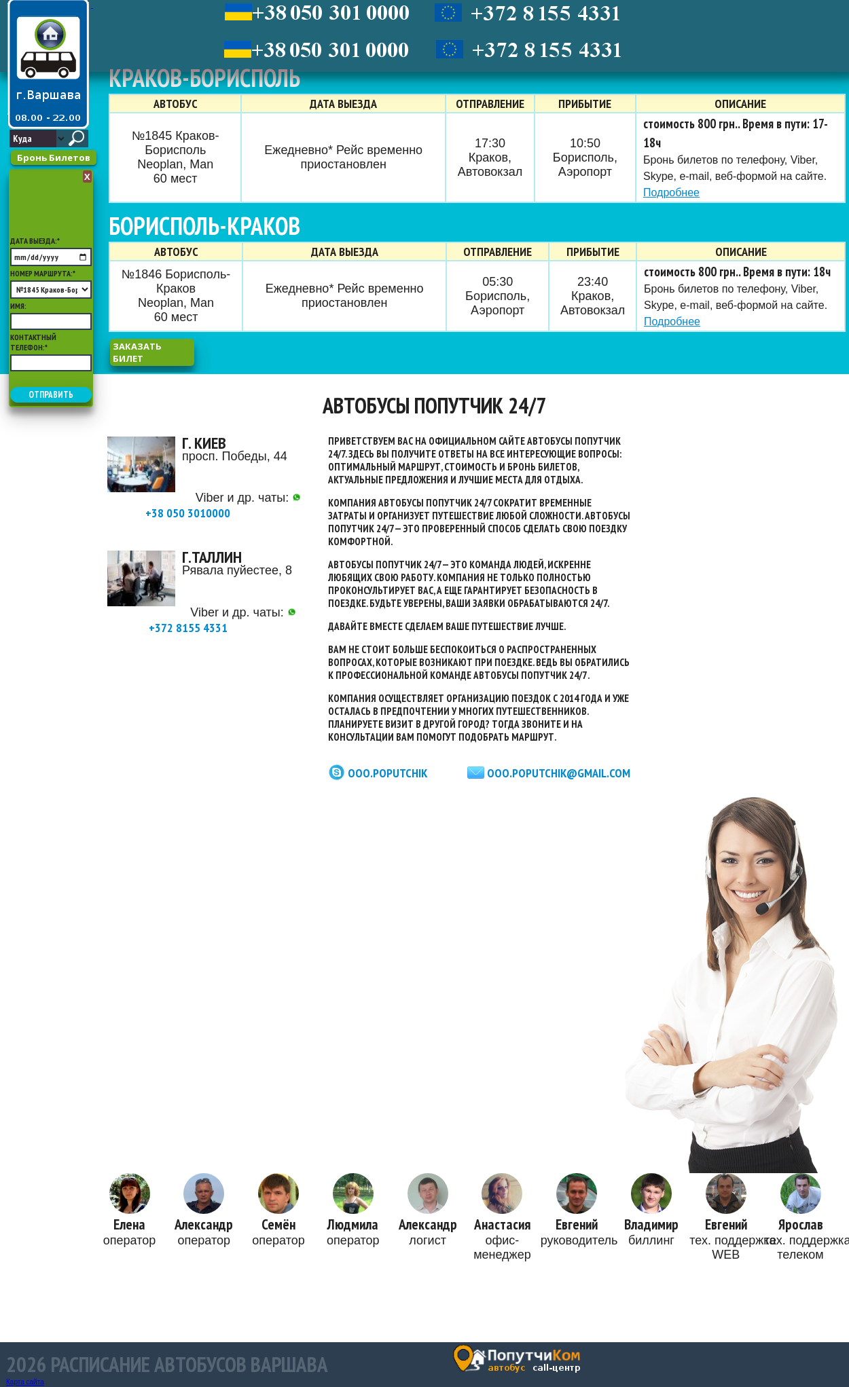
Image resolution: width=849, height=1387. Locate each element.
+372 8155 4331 (222, 621)
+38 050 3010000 (223, 507)
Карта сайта (25, 1382)
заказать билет (137, 352)
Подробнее (671, 192)
